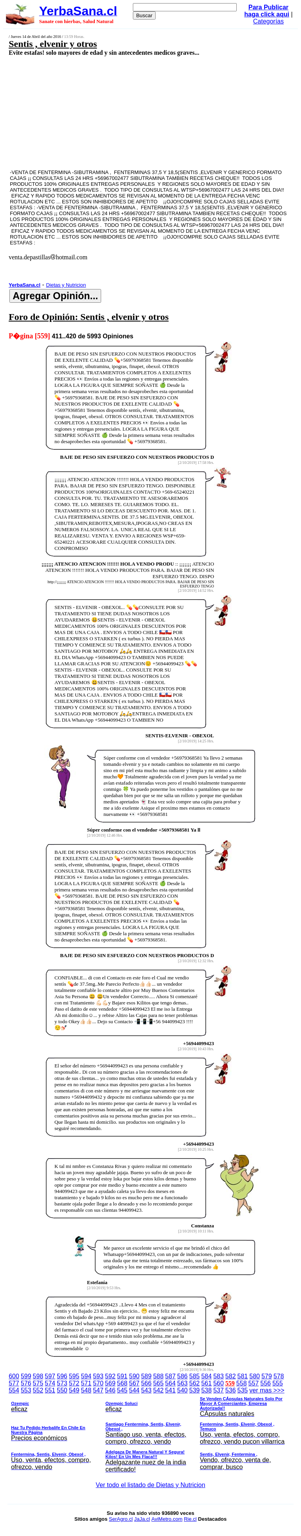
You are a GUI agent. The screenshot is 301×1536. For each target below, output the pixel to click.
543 (146, 1390)
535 (243, 1390)
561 (206, 1383)
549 (74, 1390)
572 (74, 1383)
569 (110, 1383)
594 (86, 1376)
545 (122, 1390)
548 (86, 1390)
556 (265, 1383)
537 (218, 1390)
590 (134, 1376)
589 (146, 1376)
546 (110, 1390)
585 (194, 1376)
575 (38, 1383)
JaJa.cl (142, 1519)
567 (134, 1383)
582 (230, 1376)
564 (170, 1383)
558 (241, 1383)
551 (50, 1390)
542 (158, 1390)
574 (50, 1383)
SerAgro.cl (121, 1519)
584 (206, 1376)
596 (62, 1376)
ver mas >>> (150, 1431)
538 (206, 1390)
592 (110, 1376)
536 (230, 1390)
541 (170, 1390)
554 (14, 1390)
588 (158, 1376)
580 (254, 1376)
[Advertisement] (128, 112)
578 (279, 1376)
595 (74, 1376)
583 (218, 1376)
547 (98, 1390)
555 (277, 1383)
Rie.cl (190, 1519)
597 (50, 1376)
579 (266, 1376)
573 (62, 1383)
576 (26, 1383)
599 (26, 1376)
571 (86, 1383)
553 (26, 1390)
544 (134, 1390)
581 (243, 1376)
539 (194, 1390)
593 (98, 1376)
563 (182, 1383)
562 (194, 1383)
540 (182, 1390)
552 (38, 1390)
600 (14, 1376)
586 (182, 1376)
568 (122, 1383)
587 (170, 1376)
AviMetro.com (166, 1519)
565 (158, 1383)
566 (146, 1383)
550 (62, 1390)
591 (122, 1376)
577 (14, 1383)
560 (218, 1383)
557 (253, 1383)
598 (38, 1376)
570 (98, 1383)
